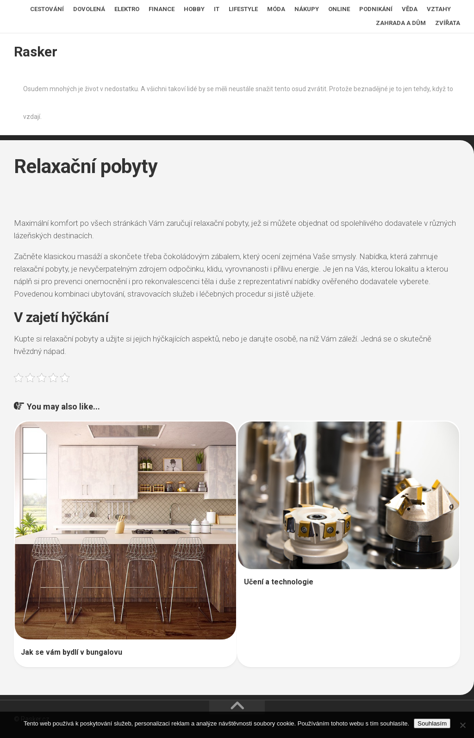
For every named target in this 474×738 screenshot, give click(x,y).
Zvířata (447, 22)
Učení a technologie (278, 581)
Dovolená (89, 9)
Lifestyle (243, 9)
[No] (462, 725)
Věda (410, 9)
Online (339, 9)
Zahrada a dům (401, 22)
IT (216, 9)
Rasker (35, 51)
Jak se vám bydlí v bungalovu (71, 652)
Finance (162, 9)
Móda (276, 9)
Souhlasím (432, 723)
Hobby (194, 9)
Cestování (47, 9)
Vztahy (439, 9)
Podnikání (376, 9)
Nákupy (306, 9)
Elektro (126, 9)
